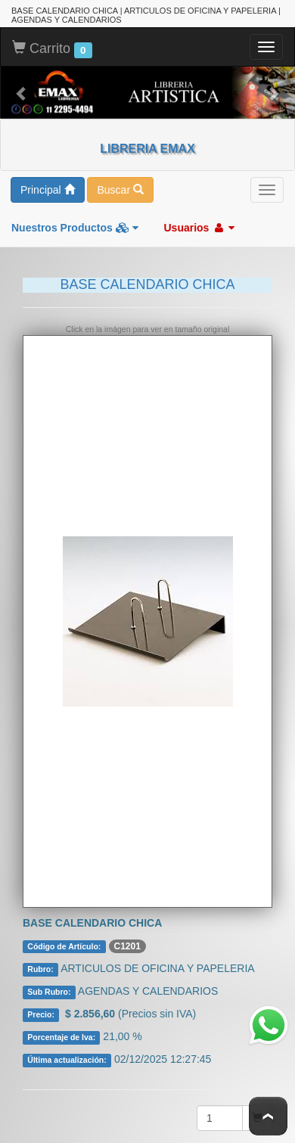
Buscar (120, 190)
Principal (47, 190)
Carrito (52, 49)
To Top (268, 1116)
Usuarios (198, 228)
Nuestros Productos (74, 228)
